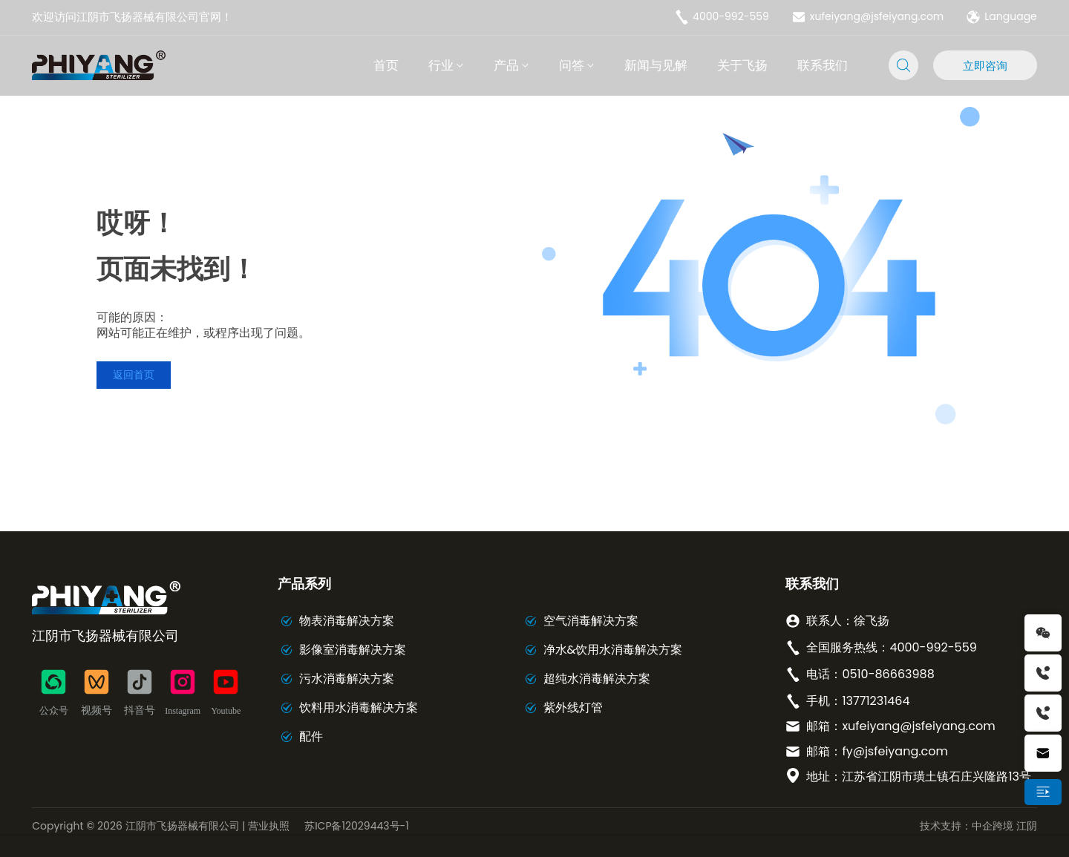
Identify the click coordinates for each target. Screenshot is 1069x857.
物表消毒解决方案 (346, 620)
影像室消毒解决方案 (352, 649)
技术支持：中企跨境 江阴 (978, 825)
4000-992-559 (721, 16)
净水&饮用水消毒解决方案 (613, 649)
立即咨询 (985, 65)
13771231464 (875, 700)
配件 (311, 736)
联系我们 (812, 583)
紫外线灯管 (573, 707)
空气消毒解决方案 (590, 620)
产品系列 (304, 583)
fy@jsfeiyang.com (895, 751)
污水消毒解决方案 (346, 678)
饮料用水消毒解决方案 (358, 707)
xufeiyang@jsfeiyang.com (867, 16)
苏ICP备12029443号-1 (356, 825)
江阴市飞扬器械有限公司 (105, 635)
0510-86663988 (888, 674)
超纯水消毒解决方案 (596, 678)
